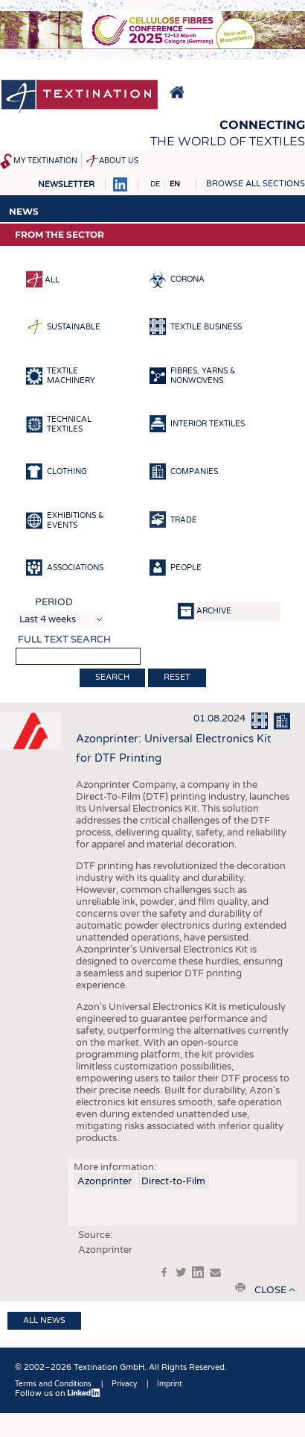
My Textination (45, 161)
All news (44, 1320)
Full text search (64, 639)
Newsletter (66, 184)
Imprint (169, 1384)
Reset (177, 677)
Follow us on (58, 1393)
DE (155, 184)
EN (175, 184)
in (197, 1272)
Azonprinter (104, 1181)
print (240, 1287)
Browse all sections (255, 184)
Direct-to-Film (173, 1181)
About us (118, 161)
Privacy (124, 1384)
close (270, 1290)
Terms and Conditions (53, 1384)
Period (54, 602)
